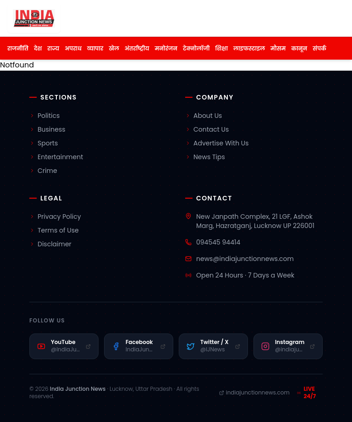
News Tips (205, 156)
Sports (43, 143)
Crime (43, 170)
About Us (203, 115)
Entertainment (56, 156)
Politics (44, 115)
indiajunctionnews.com (254, 392)
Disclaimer (50, 244)
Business (47, 129)
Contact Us (207, 129)
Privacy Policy (55, 216)
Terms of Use (54, 230)
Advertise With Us (217, 143)
